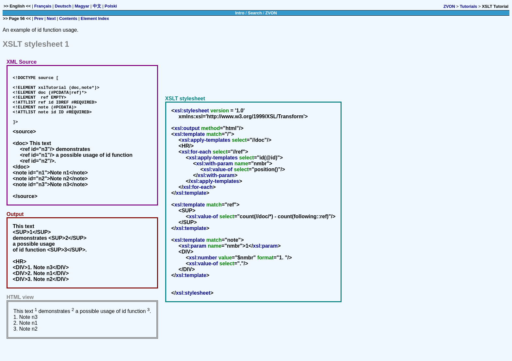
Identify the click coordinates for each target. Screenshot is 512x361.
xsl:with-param (214, 168)
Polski (110, 6)
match (214, 139)
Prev (38, 18)
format (265, 262)
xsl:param (194, 251)
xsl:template (189, 139)
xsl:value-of (217, 174)
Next (51, 18)
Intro (239, 12)
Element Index (95, 18)
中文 (97, 6)
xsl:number (203, 262)
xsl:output (187, 133)
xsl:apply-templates (206, 145)
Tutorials (468, 6)
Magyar (82, 6)
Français (43, 6)
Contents (68, 18)
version (219, 115)
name (241, 168)
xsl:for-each (196, 156)
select (239, 145)
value (225, 262)
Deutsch (63, 6)
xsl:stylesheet (191, 115)
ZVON (449, 6)
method (210, 133)
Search (255, 12)
